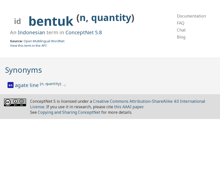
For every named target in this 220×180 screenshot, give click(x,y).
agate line (27, 85)
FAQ (180, 23)
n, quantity (105, 17)
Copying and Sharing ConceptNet (69, 112)
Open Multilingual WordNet (44, 41)
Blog (181, 37)
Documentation (191, 16)
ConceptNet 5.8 (83, 32)
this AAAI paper (128, 107)
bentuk (52, 21)
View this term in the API (28, 45)
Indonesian (31, 32)
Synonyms (23, 70)
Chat (181, 30)
